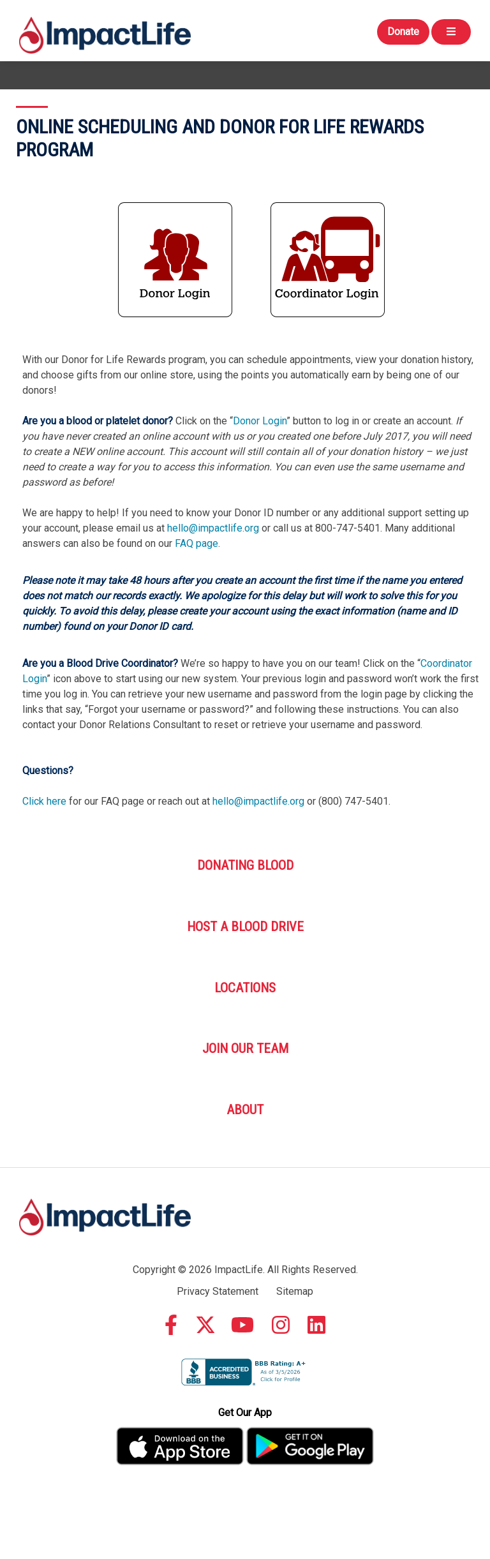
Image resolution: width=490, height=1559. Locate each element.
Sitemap (294, 1291)
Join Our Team (245, 1048)
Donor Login (259, 421)
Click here (44, 801)
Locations (245, 988)
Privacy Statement (217, 1291)
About (245, 1109)
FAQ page (196, 543)
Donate (403, 32)
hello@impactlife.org (213, 528)
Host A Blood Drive (245, 926)
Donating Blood (245, 865)
